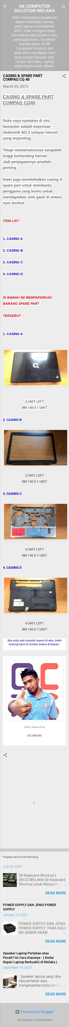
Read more (56, 893)
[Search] (64, 7)
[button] (64, 76)
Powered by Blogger (34, 1012)
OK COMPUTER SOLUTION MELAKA (34, 8)
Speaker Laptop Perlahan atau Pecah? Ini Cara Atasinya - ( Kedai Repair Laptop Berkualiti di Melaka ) (30, 957)
